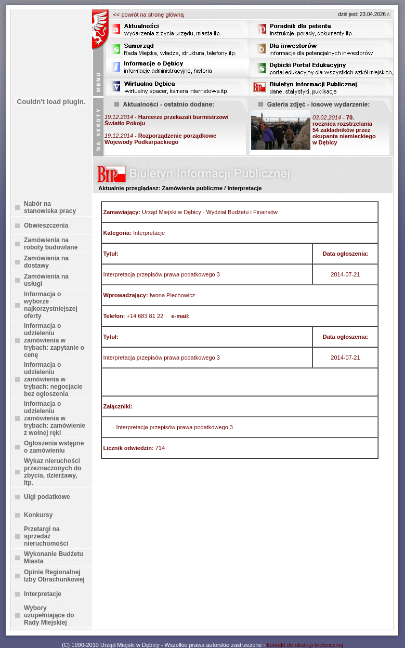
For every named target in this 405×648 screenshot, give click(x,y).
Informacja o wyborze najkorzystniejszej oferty (50, 305)
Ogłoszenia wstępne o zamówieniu (54, 447)
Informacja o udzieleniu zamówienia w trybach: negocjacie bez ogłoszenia (53, 379)
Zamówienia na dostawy (46, 262)
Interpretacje (42, 594)
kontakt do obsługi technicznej (305, 645)
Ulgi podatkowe (47, 496)
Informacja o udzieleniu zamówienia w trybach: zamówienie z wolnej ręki (54, 418)
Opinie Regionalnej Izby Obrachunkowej (54, 575)
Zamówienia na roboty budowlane (50, 243)
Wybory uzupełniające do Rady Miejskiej (49, 615)
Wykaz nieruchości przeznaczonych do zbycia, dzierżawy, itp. (53, 471)
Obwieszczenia (46, 225)
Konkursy (38, 515)
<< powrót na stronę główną (148, 14)
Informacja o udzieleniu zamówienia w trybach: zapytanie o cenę (54, 340)
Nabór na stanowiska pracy (50, 207)
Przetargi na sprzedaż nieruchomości (46, 536)
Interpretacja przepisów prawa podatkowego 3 (174, 427)
